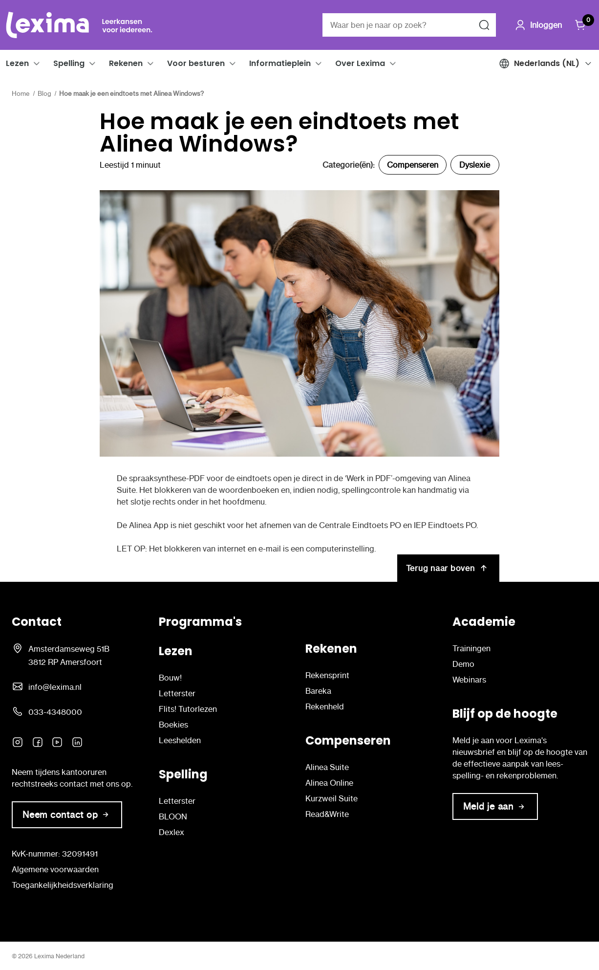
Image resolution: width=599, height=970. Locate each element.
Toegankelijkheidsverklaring (62, 885)
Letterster (177, 693)
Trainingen (471, 648)
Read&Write (327, 814)
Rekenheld (324, 706)
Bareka (318, 691)
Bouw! (170, 678)
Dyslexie (474, 165)
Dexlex (171, 832)
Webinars (469, 679)
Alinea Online (329, 783)
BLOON (173, 816)
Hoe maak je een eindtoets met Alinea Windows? (279, 132)
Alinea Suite (327, 767)
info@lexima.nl (55, 687)
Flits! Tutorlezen (188, 709)
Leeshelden (180, 740)
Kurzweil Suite (331, 798)
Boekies (173, 724)
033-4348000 (55, 712)
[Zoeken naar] (484, 25)
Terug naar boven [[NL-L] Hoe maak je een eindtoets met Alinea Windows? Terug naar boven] (448, 568)
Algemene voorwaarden (55, 869)
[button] (37, 63)
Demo (463, 664)
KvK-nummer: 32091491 (55, 854)
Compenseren (412, 165)
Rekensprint (327, 675)
